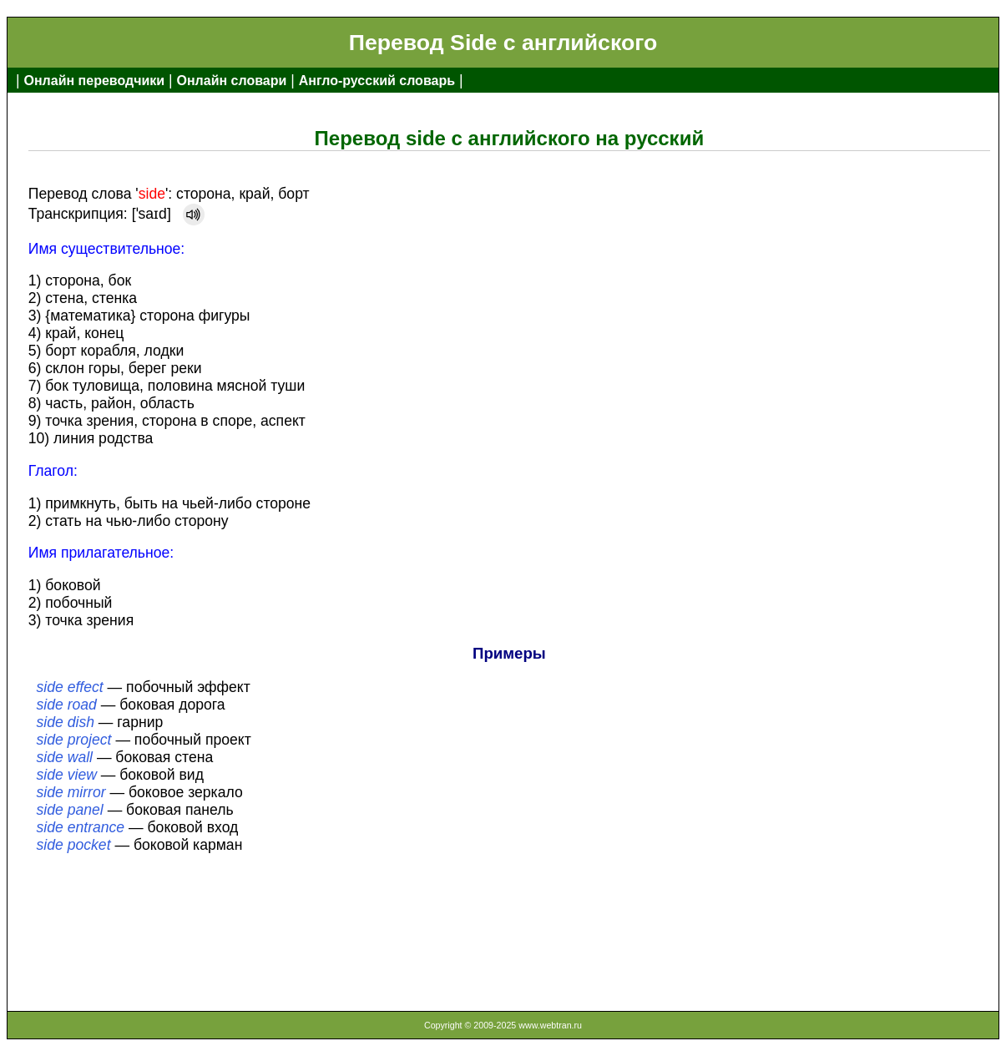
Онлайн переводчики (93, 80)
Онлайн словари (232, 80)
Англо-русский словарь (377, 80)
